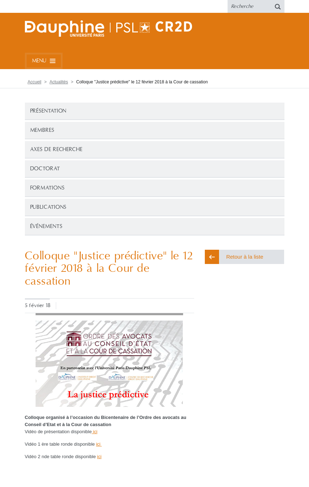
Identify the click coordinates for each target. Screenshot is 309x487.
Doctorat (45, 168)
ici (94, 431)
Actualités (58, 81)
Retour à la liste (244, 257)
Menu (39, 60)
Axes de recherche (56, 149)
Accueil (35, 81)
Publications (48, 207)
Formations (47, 188)
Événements (46, 226)
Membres (42, 130)
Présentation (48, 111)
